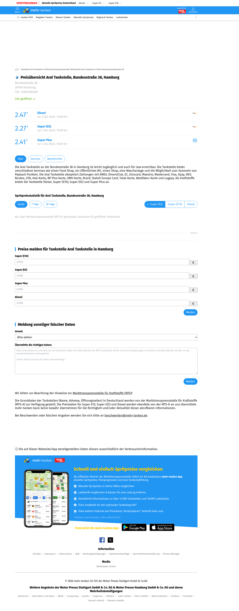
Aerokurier (23, 596)
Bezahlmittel (54, 158)
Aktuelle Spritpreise (84, 17)
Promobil (187, 596)
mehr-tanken (124, 596)
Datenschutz (65, 553)
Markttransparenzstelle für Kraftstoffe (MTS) (102, 393)
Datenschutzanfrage (119, 553)
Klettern (110, 596)
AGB (77, 553)
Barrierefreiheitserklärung (146, 553)
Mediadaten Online (106, 566)
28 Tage (50, 204)
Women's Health (116, 600)
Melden (190, 312)
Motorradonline (159, 596)
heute (21, 204)
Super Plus (21, 283)
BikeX (60, 596)
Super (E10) (21, 256)
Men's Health (141, 596)
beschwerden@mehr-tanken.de (126, 415)
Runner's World (96, 600)
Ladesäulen (122, 17)
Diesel (18, 297)
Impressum (50, 553)
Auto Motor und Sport (43, 596)
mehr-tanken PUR (24, 17)
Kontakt (37, 553)
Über (20, 158)
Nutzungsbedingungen (94, 553)
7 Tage (35, 204)
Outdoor (175, 596)
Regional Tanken (105, 17)
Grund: (19, 331)
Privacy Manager (171, 553)
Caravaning (72, 596)
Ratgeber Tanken (44, 17)
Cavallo (85, 596)
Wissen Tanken (63, 17)
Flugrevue (98, 596)
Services (35, 158)
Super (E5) (21, 269)
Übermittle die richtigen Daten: (33, 344)
